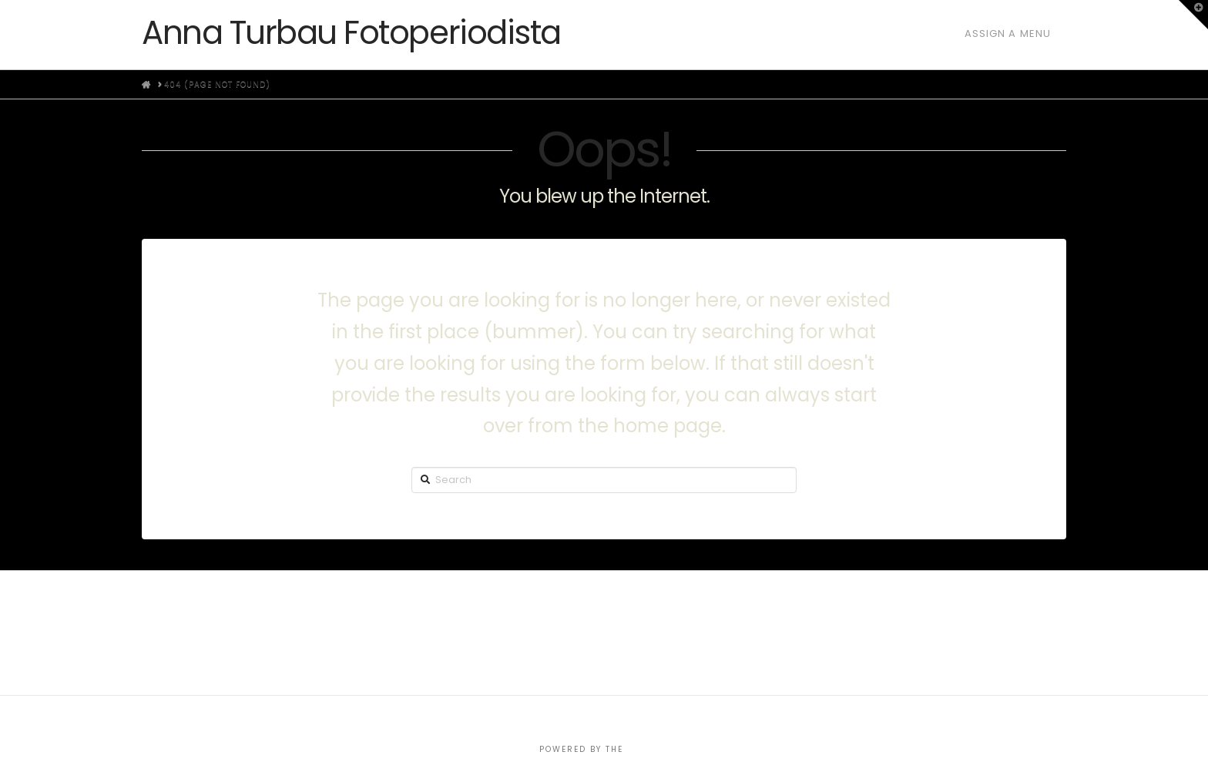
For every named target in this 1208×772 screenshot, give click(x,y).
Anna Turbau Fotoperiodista (351, 33)
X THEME (648, 749)
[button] (1193, 14)
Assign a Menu (1008, 33)
